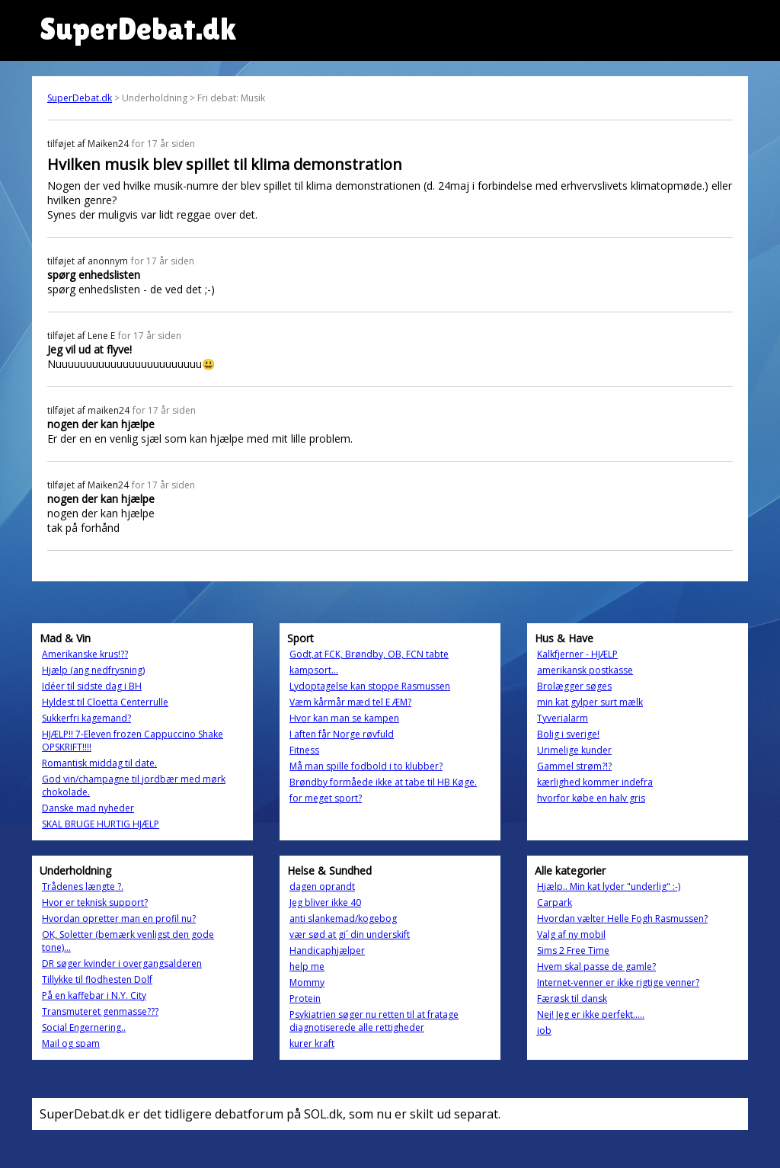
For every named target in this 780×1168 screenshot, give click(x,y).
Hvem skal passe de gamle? (596, 966)
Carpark (554, 902)
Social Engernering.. (84, 1027)
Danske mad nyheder (88, 808)
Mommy (306, 982)
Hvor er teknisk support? (95, 902)
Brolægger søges (574, 686)
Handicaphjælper (327, 950)
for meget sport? (325, 798)
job (544, 1030)
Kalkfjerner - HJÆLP (577, 654)
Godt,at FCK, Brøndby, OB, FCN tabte (369, 654)
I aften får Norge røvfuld (341, 734)
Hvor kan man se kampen (344, 718)
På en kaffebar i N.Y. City (94, 995)
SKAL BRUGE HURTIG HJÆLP (100, 824)
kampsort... (313, 670)
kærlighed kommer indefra (595, 782)
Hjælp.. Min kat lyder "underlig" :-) (608, 886)
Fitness (304, 750)
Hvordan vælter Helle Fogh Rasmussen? (622, 918)
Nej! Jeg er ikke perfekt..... (590, 1014)
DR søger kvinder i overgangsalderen (122, 963)
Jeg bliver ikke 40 (325, 902)
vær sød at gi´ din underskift (349, 934)
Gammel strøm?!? (574, 766)
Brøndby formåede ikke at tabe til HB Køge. (383, 782)
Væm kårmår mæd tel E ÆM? (350, 702)
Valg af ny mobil (571, 934)
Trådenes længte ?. (82, 886)
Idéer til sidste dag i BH (92, 686)
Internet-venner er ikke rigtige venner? (618, 982)
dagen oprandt (322, 886)
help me (306, 966)
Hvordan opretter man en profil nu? (119, 918)
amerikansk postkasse (585, 670)
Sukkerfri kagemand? (86, 718)
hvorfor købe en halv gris (591, 798)
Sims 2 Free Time (573, 950)
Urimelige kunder (574, 750)
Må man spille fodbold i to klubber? (366, 766)
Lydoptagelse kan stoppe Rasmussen (369, 686)
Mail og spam (71, 1043)
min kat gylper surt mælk (590, 702)
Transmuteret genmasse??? (100, 1011)
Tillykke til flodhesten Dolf (97, 979)
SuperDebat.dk (79, 97)
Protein (305, 998)
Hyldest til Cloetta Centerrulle (105, 702)
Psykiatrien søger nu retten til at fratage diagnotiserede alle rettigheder (374, 1021)
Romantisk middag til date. (99, 763)
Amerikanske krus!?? (85, 654)
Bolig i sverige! (568, 734)
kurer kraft (311, 1043)
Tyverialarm (562, 718)
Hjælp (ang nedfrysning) (93, 670)
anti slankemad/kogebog (343, 918)
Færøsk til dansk (572, 998)
